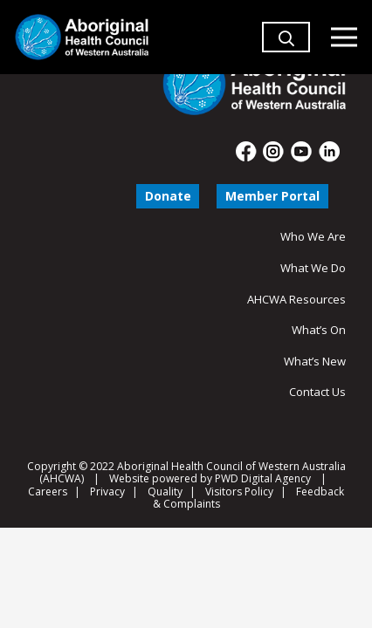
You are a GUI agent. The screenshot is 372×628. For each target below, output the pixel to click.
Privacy (107, 491)
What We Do (313, 268)
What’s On (319, 330)
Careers (47, 491)
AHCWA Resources (296, 299)
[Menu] (344, 37)
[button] (286, 61)
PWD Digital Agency (263, 479)
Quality (165, 491)
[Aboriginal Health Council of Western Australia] (81, 37)
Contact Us (317, 391)
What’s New (315, 361)
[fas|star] (247, 152)
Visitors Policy (239, 491)
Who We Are (313, 236)
